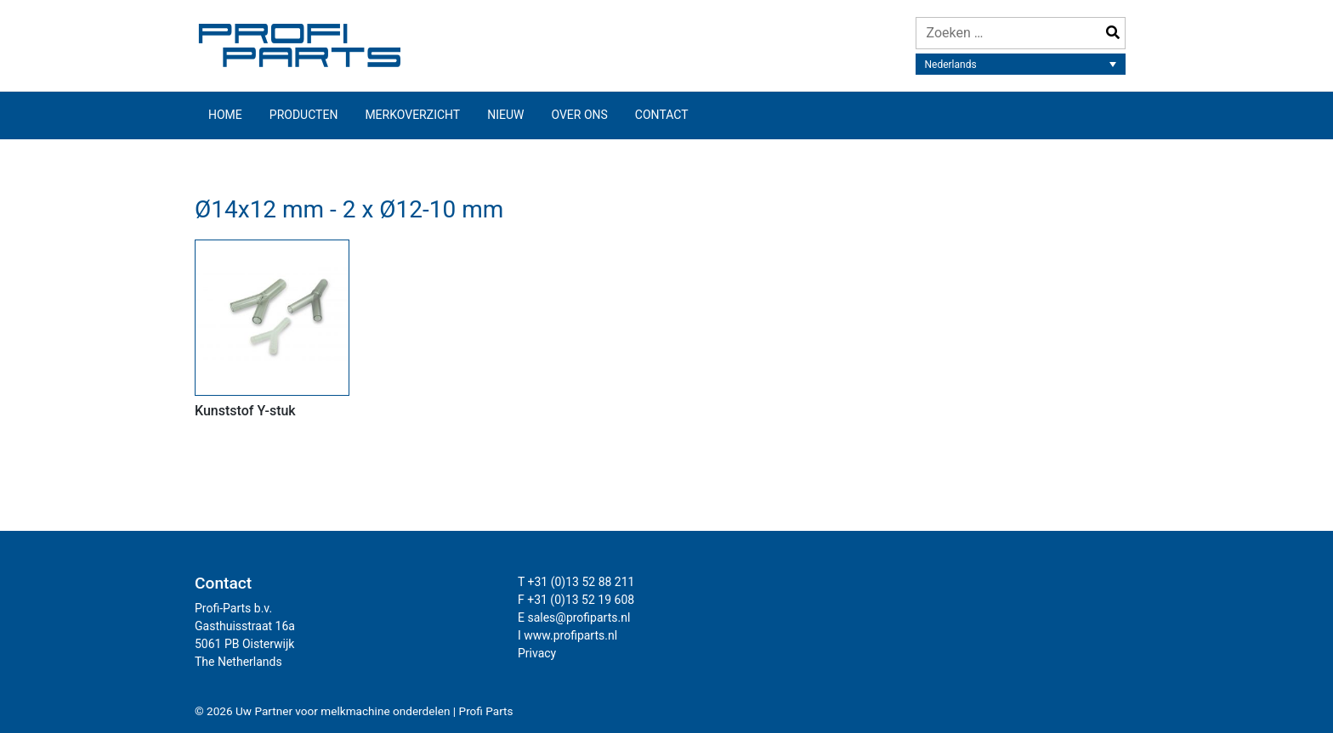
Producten (303, 114)
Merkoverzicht (412, 114)
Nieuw (505, 114)
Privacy (537, 653)
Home (225, 114)
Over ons (579, 114)
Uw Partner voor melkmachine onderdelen (343, 711)
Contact (662, 114)
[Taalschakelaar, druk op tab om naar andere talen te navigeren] (1021, 64)
